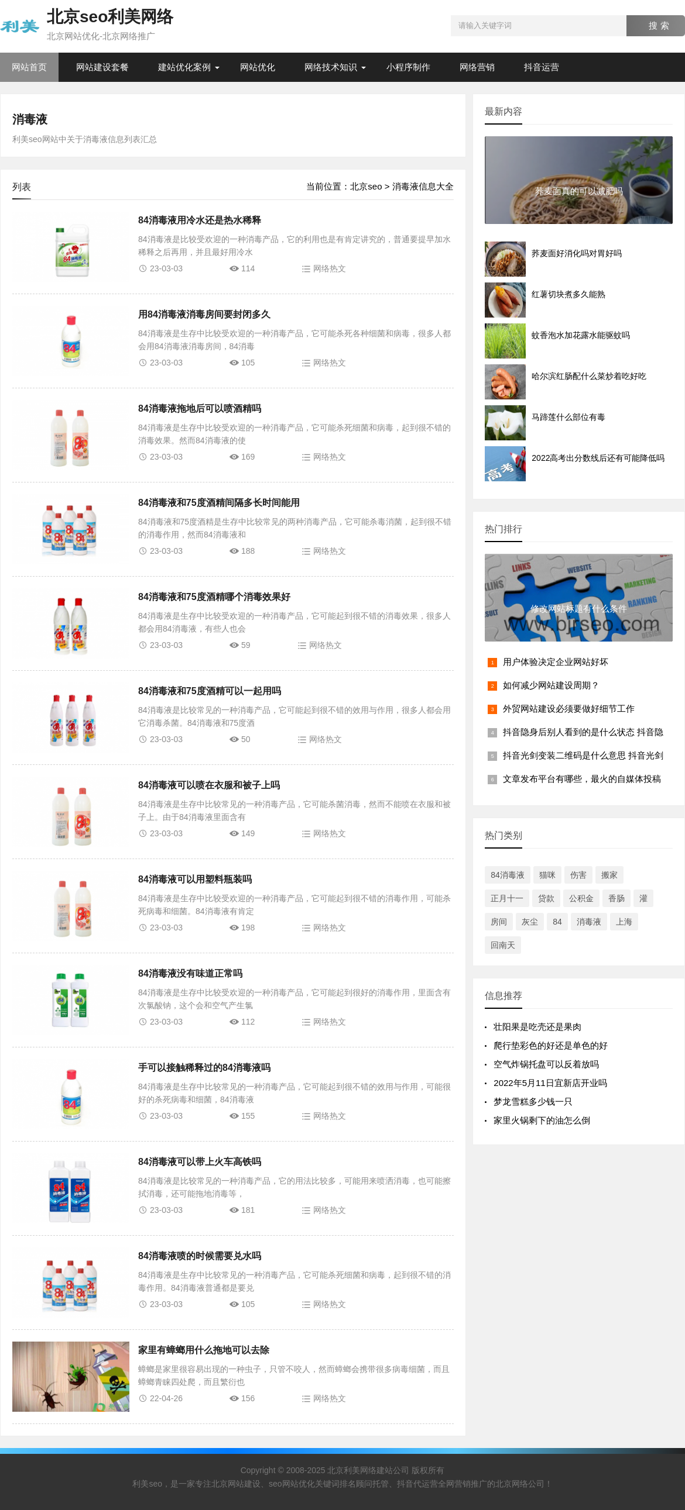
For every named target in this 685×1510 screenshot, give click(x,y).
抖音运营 (541, 67)
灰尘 (530, 921)
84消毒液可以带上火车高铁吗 (199, 1162)
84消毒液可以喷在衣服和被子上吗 (209, 785)
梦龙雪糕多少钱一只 (533, 1101)
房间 (499, 921)
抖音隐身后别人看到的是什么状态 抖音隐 (583, 732)
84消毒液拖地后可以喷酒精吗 (199, 408)
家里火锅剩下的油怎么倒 (542, 1120)
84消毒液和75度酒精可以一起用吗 (209, 691)
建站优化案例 (184, 67)
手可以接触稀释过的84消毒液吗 (204, 1068)
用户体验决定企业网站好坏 (555, 662)
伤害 (578, 875)
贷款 (546, 898)
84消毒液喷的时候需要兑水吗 (199, 1256)
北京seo (366, 186)
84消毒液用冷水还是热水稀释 (199, 220)
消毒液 (29, 119)
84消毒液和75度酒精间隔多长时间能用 (219, 503)
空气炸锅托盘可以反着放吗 (546, 1064)
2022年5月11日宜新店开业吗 (550, 1083)
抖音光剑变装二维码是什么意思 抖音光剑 (583, 755)
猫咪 (547, 875)
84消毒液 (508, 875)
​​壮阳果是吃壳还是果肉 (537, 1027)
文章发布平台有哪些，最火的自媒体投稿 (582, 779)
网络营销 (477, 67)
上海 (624, 921)
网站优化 (257, 67)
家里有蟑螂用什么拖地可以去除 (203, 1350)
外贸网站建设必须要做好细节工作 (569, 708)
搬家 (609, 875)
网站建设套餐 (102, 67)
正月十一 (507, 898)
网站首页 (29, 67)
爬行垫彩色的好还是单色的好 (551, 1045)
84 (557, 921)
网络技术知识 (330, 67)
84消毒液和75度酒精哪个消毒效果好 (214, 597)
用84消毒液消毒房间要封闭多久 (204, 314)
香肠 (616, 898)
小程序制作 (408, 67)
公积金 (581, 898)
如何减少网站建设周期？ (551, 685)
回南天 (503, 945)
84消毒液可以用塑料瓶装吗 (195, 879)
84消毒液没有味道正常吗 (190, 973)
